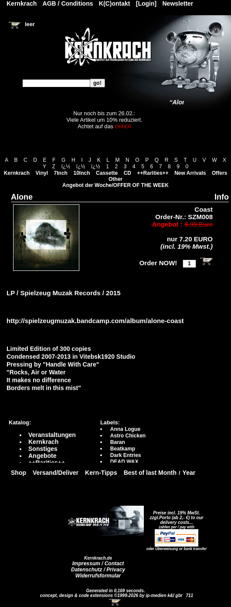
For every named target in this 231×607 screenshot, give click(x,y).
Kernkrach (17, 173)
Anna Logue (125, 429)
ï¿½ (65, 166)
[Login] (146, 3)
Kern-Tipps (101, 472)
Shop (18, 472)
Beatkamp (122, 449)
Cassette (107, 173)
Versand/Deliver (55, 472)
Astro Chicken (128, 436)
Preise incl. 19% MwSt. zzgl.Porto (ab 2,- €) (175, 515)
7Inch (61, 173)
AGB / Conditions (68, 3)
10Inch (82, 173)
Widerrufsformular (98, 576)
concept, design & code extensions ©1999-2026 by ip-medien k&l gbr (112, 595)
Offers (219, 173)
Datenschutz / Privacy (98, 570)
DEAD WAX (124, 462)
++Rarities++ (153, 173)
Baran (117, 442)
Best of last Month (150, 472)
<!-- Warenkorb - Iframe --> (115, 602)
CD (127, 173)
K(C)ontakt (114, 3)
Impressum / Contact (98, 563)
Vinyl (42, 173)
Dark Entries (125, 455)
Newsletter (178, 3)
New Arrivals (190, 173)
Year (189, 472)
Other (115, 179)
